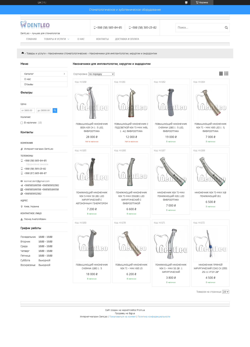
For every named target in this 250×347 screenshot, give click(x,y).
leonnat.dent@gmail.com (37, 181)
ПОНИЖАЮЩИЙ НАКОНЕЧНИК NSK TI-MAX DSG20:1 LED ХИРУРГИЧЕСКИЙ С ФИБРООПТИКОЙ (131, 198)
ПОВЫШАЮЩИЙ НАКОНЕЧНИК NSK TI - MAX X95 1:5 (131, 266)
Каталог (29, 73)
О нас (81, 39)
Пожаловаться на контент (122, 316)
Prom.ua (141, 310)
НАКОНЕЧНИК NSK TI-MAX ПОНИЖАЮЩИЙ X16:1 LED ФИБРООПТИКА (171, 196)
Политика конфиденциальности (154, 316)
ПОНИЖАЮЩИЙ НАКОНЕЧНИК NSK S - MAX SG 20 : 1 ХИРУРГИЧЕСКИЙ (170, 268)
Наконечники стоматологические (67, 53)
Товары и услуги (55, 39)
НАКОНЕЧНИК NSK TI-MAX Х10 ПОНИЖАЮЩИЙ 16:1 (210, 194)
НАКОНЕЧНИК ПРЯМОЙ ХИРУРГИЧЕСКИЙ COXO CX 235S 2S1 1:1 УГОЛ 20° (210, 268)
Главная (31, 39)
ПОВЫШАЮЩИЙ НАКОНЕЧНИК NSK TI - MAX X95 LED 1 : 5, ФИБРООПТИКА (210, 128)
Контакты (102, 39)
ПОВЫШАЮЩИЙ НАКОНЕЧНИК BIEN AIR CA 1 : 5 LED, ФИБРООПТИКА (92, 128)
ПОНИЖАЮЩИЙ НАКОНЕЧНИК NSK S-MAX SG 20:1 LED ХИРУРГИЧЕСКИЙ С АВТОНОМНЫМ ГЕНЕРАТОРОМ (92, 198)
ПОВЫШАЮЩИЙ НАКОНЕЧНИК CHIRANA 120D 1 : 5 (92, 266)
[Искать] (226, 27)
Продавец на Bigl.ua (125, 313)
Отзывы (28, 84)
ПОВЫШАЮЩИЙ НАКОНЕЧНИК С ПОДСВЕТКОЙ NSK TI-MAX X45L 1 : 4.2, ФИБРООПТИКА (131, 128)
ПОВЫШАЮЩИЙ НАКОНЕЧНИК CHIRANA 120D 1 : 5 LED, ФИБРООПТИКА (171, 128)
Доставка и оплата (127, 39)
